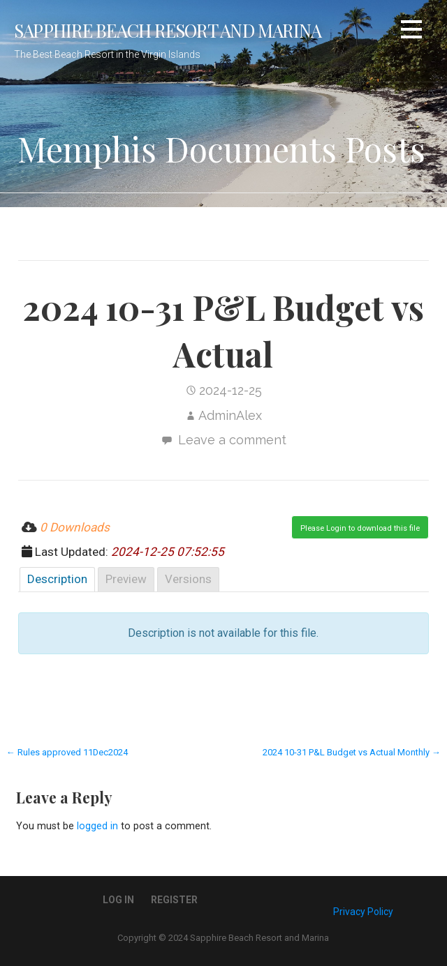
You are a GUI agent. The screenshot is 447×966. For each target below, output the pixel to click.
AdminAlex (230, 415)
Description (57, 579)
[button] (411, 32)
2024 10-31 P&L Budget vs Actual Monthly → (352, 752)
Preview (126, 579)
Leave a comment (232, 439)
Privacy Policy (363, 911)
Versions (188, 579)
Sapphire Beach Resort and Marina (167, 30)
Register (174, 899)
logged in (97, 826)
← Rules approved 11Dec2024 (67, 752)
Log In (118, 899)
